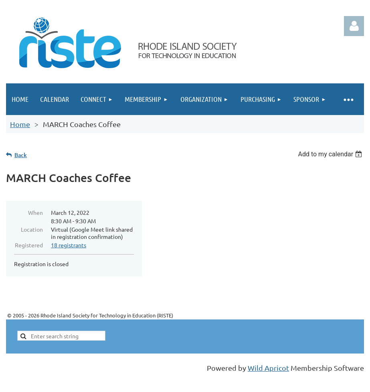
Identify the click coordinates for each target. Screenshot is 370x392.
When (35, 212)
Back (20, 155)
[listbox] (331, 154)
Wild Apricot (268, 368)
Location (32, 229)
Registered (29, 245)
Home (20, 124)
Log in (354, 26)
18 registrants (68, 245)
